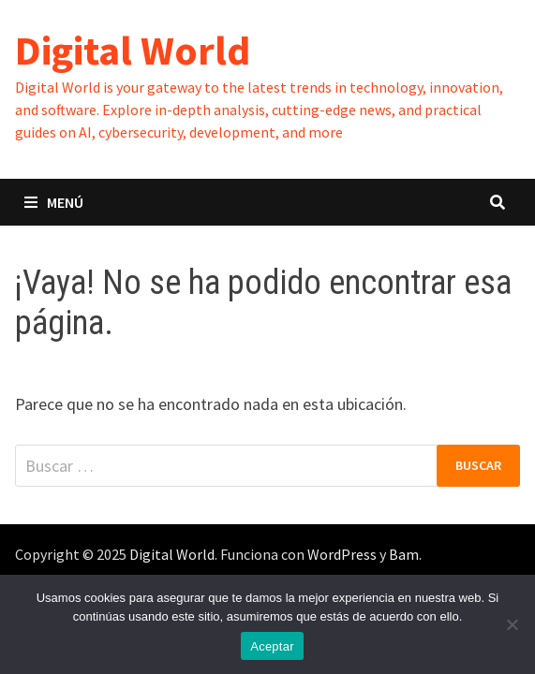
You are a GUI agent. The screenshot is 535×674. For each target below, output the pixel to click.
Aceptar (272, 646)
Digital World (132, 50)
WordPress (342, 554)
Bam (404, 554)
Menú (53, 202)
